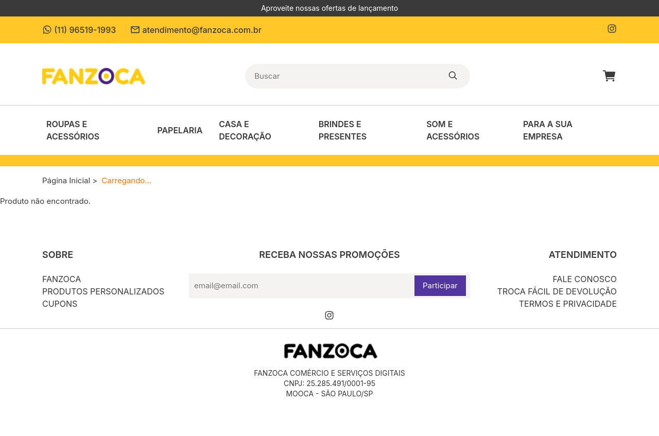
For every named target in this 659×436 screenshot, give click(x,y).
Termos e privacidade (568, 304)
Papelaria (179, 130)
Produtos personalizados (103, 291)
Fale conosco (584, 279)
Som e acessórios (452, 130)
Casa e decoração (245, 130)
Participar (440, 285)
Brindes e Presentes (343, 130)
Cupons (59, 304)
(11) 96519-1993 (79, 30)
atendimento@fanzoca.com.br (196, 30)
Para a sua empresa (548, 130)
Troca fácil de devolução (557, 291)
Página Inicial (66, 180)
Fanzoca (61, 279)
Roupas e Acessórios (72, 130)
